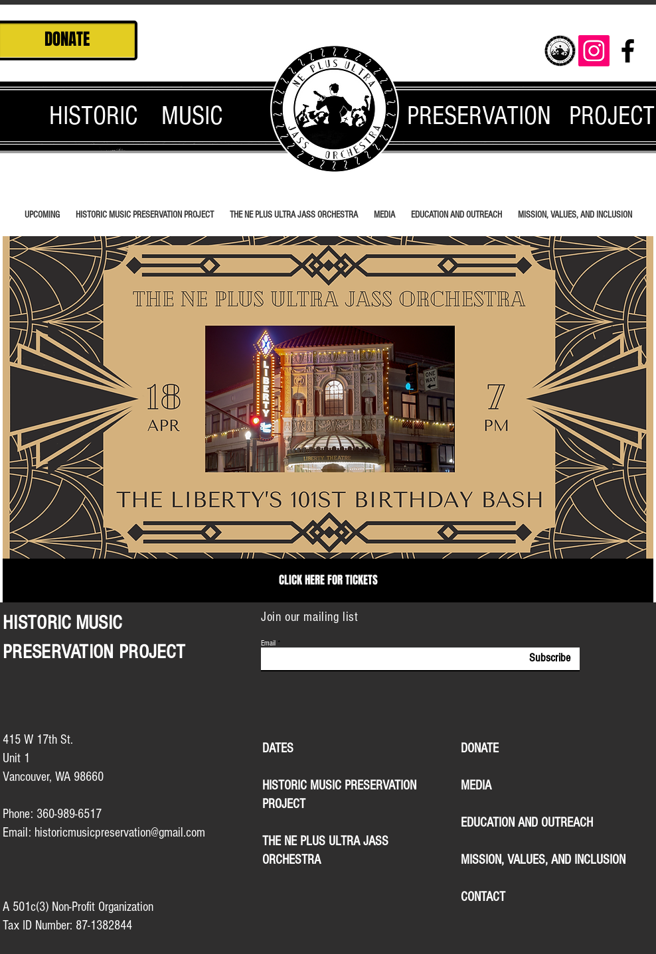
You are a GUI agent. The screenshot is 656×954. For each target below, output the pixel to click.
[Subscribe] (539, 658)
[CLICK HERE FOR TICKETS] (328, 580)
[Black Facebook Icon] (627, 50)
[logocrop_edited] (560, 50)
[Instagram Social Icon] (594, 50)
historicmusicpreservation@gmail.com (120, 832)
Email (268, 643)
